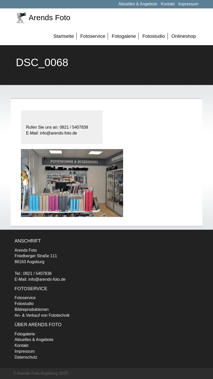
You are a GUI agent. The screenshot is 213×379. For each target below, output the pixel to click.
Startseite (63, 36)
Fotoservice (92, 36)
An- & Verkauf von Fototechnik (42, 315)
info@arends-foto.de (46, 279)
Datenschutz (26, 357)
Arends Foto (49, 17)
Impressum (188, 4)
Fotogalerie (124, 36)
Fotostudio (153, 36)
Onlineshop (183, 36)
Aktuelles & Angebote (138, 4)
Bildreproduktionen (32, 309)
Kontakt (168, 4)
